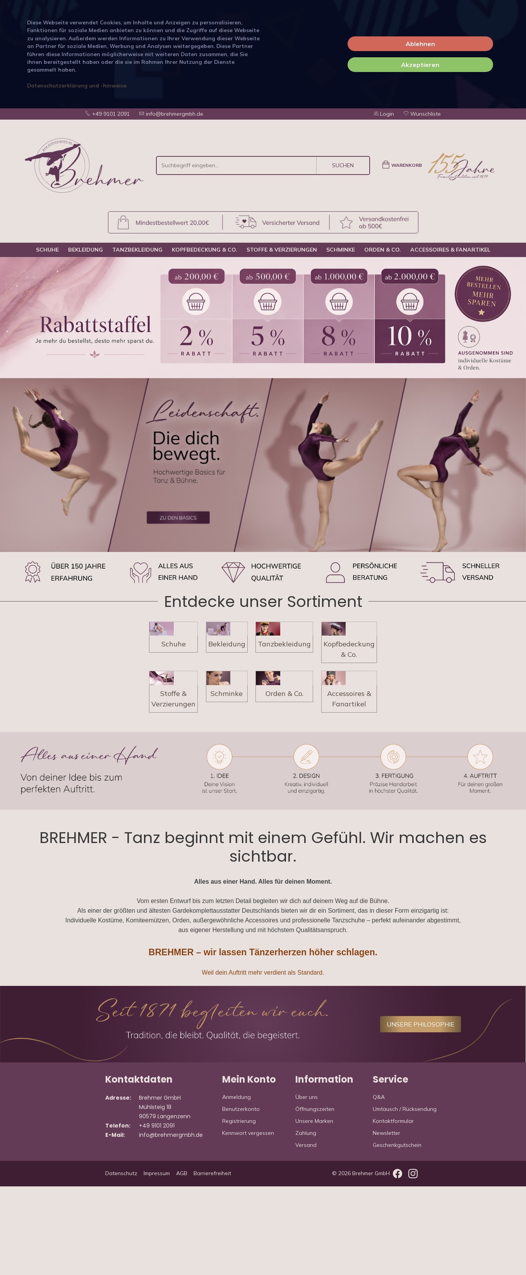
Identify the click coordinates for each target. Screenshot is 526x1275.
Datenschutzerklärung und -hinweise (77, 85)
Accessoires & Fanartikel (450, 249)
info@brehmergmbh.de (171, 113)
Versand (306, 1233)
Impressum (157, 1261)
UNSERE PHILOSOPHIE (420, 1113)
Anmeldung (236, 1185)
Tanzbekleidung (137, 249)
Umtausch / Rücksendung (405, 1197)
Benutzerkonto (241, 1197)
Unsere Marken (314, 1209)
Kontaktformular (393, 1209)
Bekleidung (85, 249)
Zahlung (305, 1221)
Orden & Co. (382, 249)
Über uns (306, 1185)
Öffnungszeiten (314, 1197)
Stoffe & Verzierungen (282, 249)
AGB (181, 1261)
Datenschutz (121, 1261)
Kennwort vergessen (248, 1221)
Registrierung (239, 1209)
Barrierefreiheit (212, 1261)
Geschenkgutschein (397, 1233)
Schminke (340, 249)
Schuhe (47, 249)
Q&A (379, 1185)
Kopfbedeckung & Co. (204, 249)
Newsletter (386, 1221)
